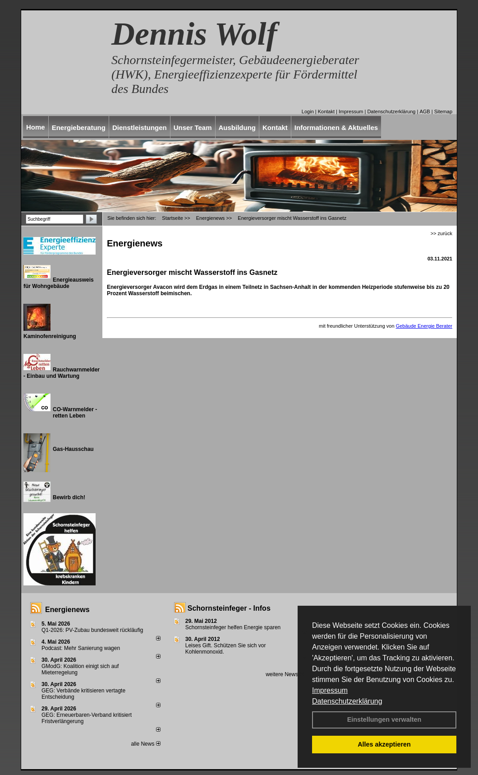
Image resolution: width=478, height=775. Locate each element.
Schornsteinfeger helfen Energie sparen (232, 627)
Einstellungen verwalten (384, 719)
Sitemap (443, 111)
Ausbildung (237, 127)
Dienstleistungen (139, 127)
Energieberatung (79, 127)
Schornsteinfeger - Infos (229, 608)
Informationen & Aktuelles (336, 127)
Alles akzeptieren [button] (384, 744)
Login (308, 111)
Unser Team (193, 127)
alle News (145, 744)
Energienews (67, 609)
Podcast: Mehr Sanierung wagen (80, 648)
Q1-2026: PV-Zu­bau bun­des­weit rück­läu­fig (92, 630)
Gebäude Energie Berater (424, 326)
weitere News (285, 674)
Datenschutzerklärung (347, 701)
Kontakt (326, 111)
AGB (424, 111)
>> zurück (441, 233)
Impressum (330, 690)
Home (35, 127)
